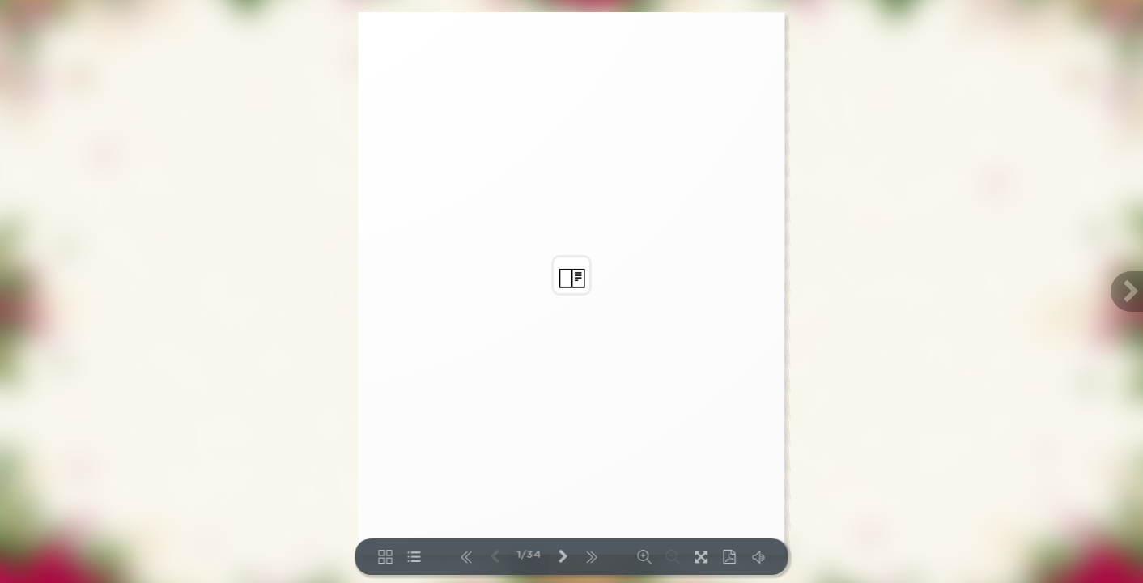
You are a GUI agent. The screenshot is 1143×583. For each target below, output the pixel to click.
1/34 (529, 555)
